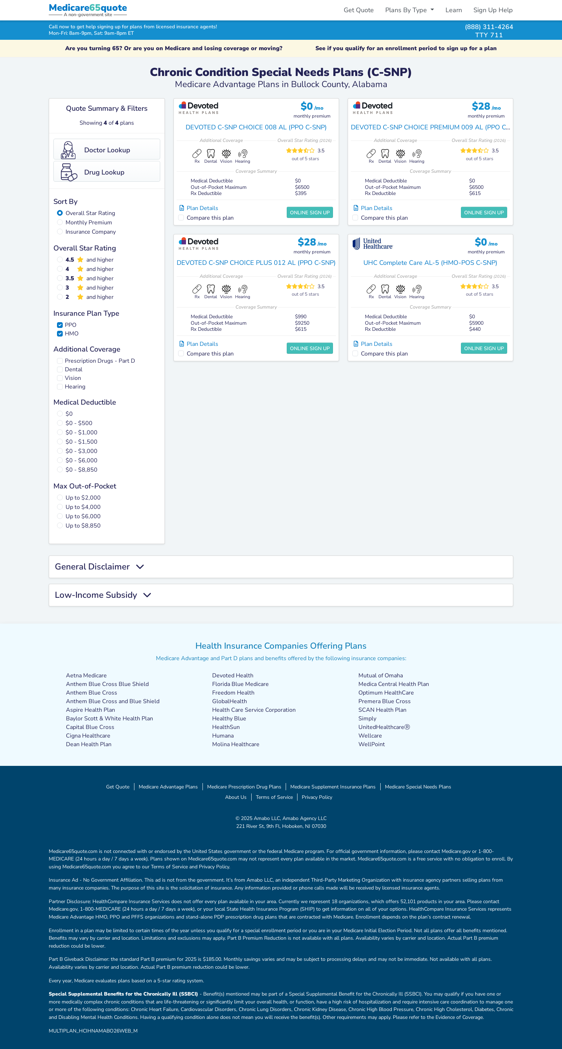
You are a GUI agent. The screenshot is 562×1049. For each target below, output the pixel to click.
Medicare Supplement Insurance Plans (333, 786)
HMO (71, 334)
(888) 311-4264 (489, 26)
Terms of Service (274, 797)
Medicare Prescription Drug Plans (244, 786)
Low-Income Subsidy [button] (103, 595)
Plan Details (199, 208)
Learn (454, 10)
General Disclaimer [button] (99, 567)
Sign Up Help (493, 10)
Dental (73, 369)
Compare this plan (210, 218)
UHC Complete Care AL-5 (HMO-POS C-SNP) (430, 262)
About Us (236, 797)
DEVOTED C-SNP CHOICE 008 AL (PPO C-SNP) (256, 127)
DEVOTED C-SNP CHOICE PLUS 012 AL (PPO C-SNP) (256, 262)
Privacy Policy (317, 797)
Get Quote (359, 10)
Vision (73, 378)
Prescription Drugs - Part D (100, 361)
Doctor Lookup (95, 150)
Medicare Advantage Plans (168, 786)
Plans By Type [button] (407, 10)
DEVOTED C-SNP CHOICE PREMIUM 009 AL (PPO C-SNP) (437, 127)
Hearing (75, 387)
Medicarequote (88, 7)
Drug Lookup (92, 172)
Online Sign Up (310, 212)
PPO (70, 325)
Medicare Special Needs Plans (418, 786)
